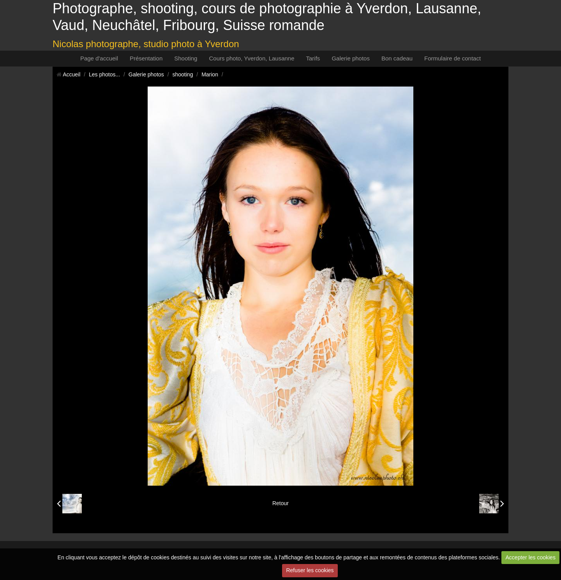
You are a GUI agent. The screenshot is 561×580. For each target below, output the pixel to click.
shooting (183, 74)
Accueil (71, 74)
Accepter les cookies (531, 557)
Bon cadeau (397, 58)
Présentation (146, 58)
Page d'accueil (99, 58)
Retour (280, 503)
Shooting (185, 58)
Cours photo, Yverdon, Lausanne (251, 58)
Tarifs (313, 58)
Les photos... (104, 74)
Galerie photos (351, 58)
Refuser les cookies (309, 570)
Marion (209, 74)
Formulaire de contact (452, 58)
